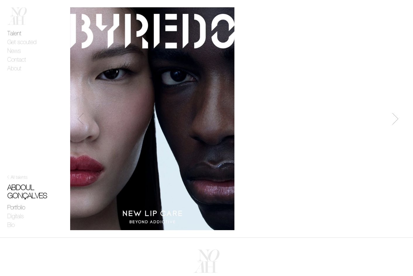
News (14, 51)
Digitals (15, 216)
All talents (19, 177)
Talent (14, 34)
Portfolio (16, 208)
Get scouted (22, 42)
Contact (16, 60)
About (14, 69)
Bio (11, 225)
